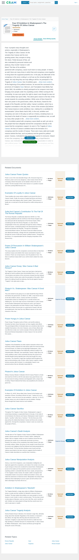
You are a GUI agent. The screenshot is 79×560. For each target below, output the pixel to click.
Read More (70, 179)
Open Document (18, 34)
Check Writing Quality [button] (30, 142)
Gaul (22, 87)
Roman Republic (9, 541)
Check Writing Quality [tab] (49, 38)
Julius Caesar (17, 82)
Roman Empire (56, 543)
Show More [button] (30, 138)
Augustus (30, 543)
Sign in (75, 2)
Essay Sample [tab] (38, 38)
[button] (3, 3)
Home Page (5, 19)
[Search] (56, 2)
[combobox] (25, 2)
